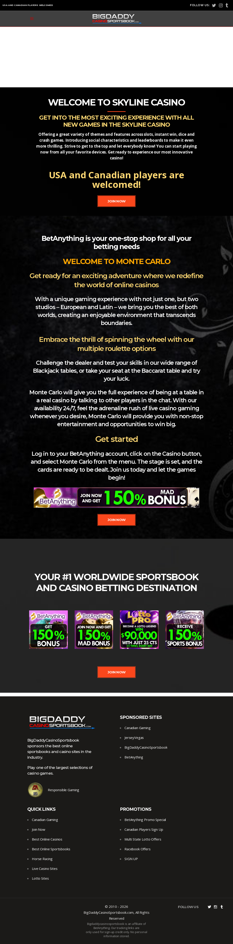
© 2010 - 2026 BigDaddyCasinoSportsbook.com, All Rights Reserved (116, 912)
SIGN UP (131, 858)
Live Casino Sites (44, 868)
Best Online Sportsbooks (51, 849)
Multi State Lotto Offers (142, 839)
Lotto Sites (40, 878)
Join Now (38, 829)
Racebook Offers (137, 849)
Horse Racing (42, 858)
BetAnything (133, 757)
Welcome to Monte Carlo (116, 261)
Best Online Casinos (47, 839)
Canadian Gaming (137, 727)
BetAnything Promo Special (145, 819)
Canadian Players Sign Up (143, 829)
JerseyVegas (134, 737)
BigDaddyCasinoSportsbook (145, 747)
